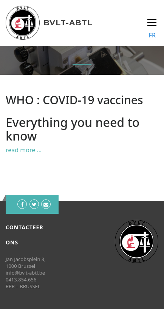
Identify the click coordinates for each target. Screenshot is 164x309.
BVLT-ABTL (68, 22)
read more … (24, 150)
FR (152, 35)
